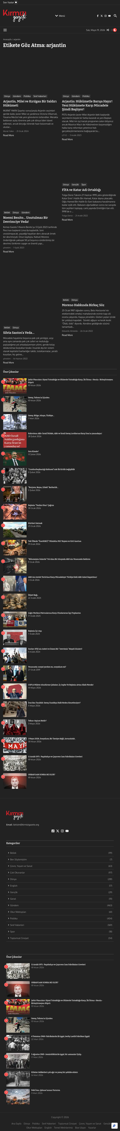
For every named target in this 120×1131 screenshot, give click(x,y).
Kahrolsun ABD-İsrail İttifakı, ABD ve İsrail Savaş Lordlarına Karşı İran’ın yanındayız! (65, 431)
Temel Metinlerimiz (63, 1125)
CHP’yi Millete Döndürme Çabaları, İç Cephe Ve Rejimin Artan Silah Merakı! (66, 683)
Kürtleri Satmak (35, 521)
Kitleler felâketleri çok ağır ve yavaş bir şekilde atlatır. (54, 1070)
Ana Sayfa (16, 1121)
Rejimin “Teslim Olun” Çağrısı (41, 503)
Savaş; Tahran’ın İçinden (38, 395)
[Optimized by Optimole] (114, 1126)
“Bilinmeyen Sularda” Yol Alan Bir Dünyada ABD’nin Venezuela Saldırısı (59, 557)
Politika (27, 96)
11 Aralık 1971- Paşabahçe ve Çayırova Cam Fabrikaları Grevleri (55, 755)
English (48, 1125)
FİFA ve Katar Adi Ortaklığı (80, 188)
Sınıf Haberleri (39, 96)
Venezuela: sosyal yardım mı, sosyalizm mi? (47, 665)
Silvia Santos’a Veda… (17, 331)
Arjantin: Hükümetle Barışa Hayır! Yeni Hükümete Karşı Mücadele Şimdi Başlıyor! (88, 104)
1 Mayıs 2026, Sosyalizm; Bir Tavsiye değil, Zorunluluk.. (52, 737)
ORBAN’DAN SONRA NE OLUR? (41, 772)
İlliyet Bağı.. (33, 593)
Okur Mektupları (34, 1125)
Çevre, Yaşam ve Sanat (90, 1121)
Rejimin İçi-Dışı (35, 629)
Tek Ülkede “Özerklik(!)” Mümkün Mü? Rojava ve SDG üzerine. (55, 539)
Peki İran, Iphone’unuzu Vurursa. (45, 1088)
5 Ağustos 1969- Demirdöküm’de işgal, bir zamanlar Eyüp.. (56, 1052)
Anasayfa (7, 39)
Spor (84, 183)
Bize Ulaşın (80, 1125)
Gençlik (75, 183)
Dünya (7, 96)
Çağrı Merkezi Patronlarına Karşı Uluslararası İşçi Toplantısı (54, 611)
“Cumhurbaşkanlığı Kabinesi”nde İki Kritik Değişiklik (51, 467)
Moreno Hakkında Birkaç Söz (81, 303)
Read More (8, 134)
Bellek (7, 211)
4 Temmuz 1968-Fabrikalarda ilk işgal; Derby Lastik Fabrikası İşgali (60, 1034)
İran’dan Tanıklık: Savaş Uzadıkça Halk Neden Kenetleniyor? (54, 701)
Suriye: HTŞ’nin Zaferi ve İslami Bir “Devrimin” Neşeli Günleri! (55, 647)
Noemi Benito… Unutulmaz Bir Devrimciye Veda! (23, 218)
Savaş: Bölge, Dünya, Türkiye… (41, 413)
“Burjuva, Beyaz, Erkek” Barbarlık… (43, 485)
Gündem (17, 96)
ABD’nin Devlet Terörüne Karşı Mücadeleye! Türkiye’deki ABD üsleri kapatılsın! (62, 575)
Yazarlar (92, 1125)
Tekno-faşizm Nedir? (37, 719)
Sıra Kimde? (33, 449)
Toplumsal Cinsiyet (67, 1121)
